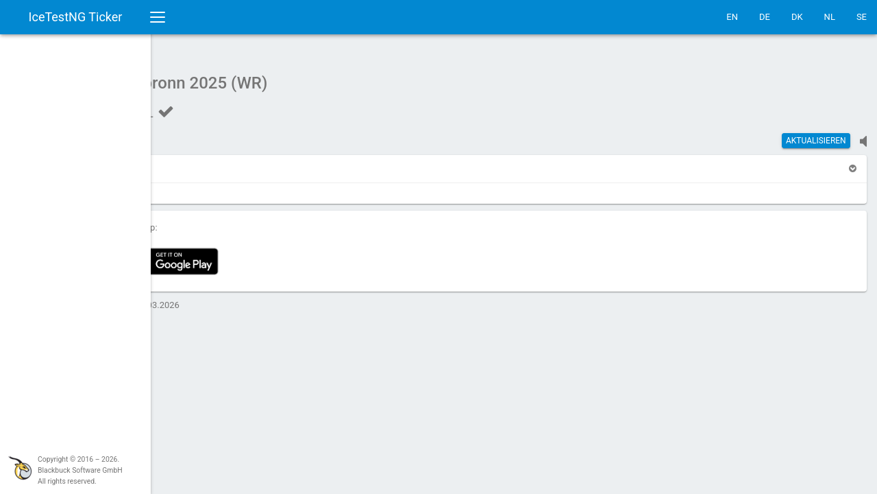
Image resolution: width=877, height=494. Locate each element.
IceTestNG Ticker (76, 17)
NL (829, 17)
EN (732, 17)
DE (764, 17)
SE (861, 17)
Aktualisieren (816, 134)
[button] (193, 161)
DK (797, 17)
